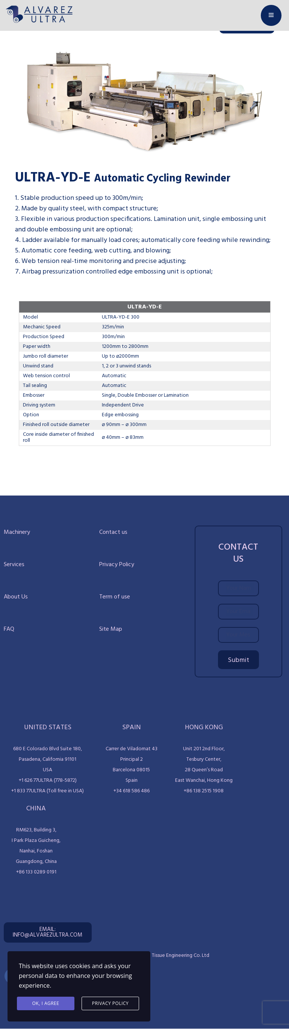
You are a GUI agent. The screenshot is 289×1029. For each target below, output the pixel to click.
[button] (48, 932)
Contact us (113, 532)
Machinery (17, 532)
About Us (16, 597)
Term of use (114, 597)
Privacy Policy (116, 565)
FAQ (9, 629)
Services (14, 565)
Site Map (110, 629)
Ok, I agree (45, 1003)
